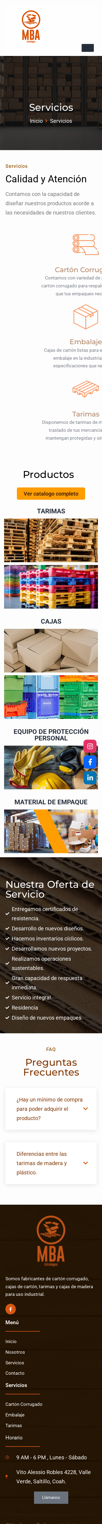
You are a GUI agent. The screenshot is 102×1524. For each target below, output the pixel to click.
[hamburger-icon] (88, 48)
